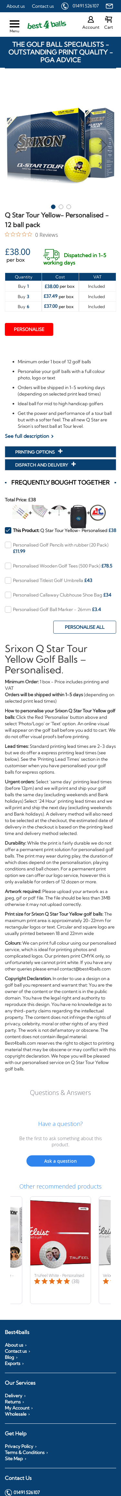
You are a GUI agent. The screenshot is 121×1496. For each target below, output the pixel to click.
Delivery (13, 1395)
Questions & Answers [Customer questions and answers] (60, 1092)
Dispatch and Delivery (42, 464)
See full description (27, 436)
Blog (9, 1357)
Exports (12, 1363)
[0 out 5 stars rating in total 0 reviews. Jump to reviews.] (31, 234)
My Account (17, 1408)
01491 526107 (86, 6)
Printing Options (35, 452)
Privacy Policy (19, 1446)
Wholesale (15, 1414)
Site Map (14, 1458)
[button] (18, 145)
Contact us (43, 6)
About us (15, 6)
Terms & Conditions (25, 1452)
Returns (13, 1402)
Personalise (29, 329)
